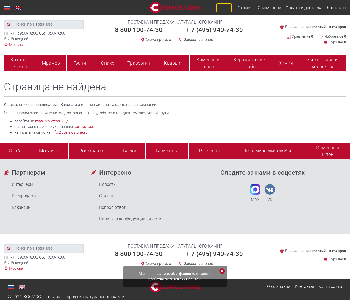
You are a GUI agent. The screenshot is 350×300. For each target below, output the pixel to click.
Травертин (138, 63)
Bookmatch (91, 151)
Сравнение (300, 36)
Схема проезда (158, 39)
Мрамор (51, 63)
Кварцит (173, 63)
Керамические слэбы (249, 63)
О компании (269, 8)
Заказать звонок (198, 39)
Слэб (14, 151)
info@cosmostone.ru (69, 132)
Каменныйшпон (327, 151)
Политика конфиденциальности (130, 218)
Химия (286, 63)
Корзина (337, 42)
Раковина (209, 151)
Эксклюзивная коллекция (323, 63)
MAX (255, 193)
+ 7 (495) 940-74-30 (214, 30)
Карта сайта (330, 286)
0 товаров (337, 27)
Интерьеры (22, 184)
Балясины (167, 151)
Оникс (107, 63)
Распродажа (24, 195)
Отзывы (245, 8)
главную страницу (51, 121)
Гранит (80, 63)
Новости (107, 184)
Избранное (335, 36)
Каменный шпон (207, 63)
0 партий (318, 27)
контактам (83, 126)
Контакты (336, 8)
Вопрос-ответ (112, 207)
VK (270, 193)
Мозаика (48, 151)
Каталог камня (19, 63)
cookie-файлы (179, 273)
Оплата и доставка (304, 8)
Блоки (129, 151)
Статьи (106, 195)
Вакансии (21, 207)
